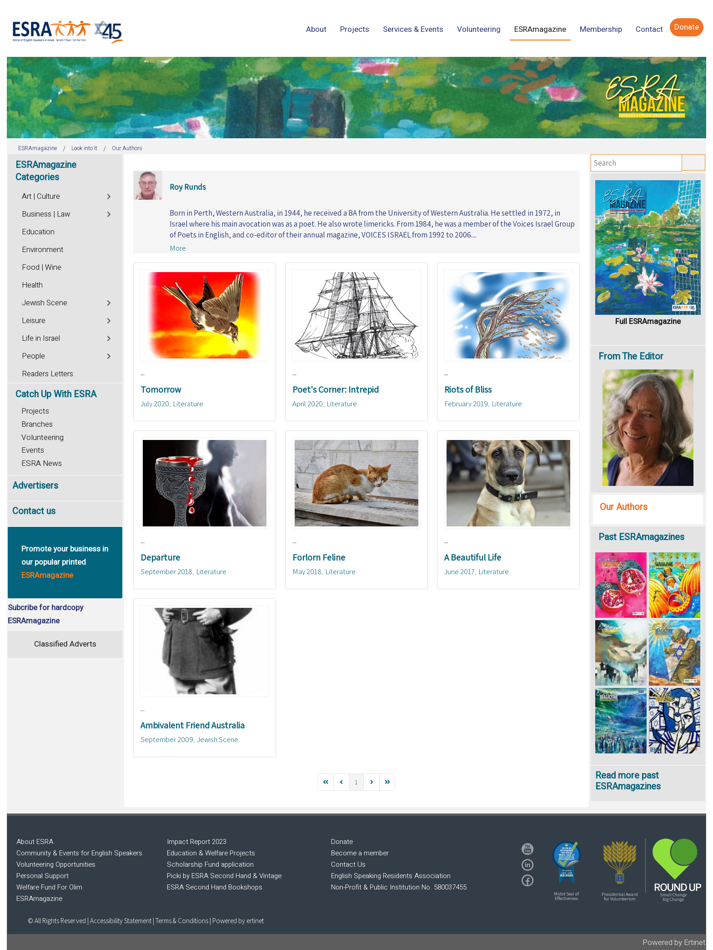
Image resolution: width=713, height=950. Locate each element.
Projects (35, 411)
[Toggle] (109, 195)
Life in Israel (41, 338)
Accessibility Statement (121, 920)
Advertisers (35, 485)
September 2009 (167, 739)
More (178, 248)
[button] (566, 862)
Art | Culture (41, 196)
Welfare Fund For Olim (49, 887)
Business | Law (46, 214)
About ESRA (34, 842)
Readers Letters (47, 374)
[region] (356, 97)
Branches (37, 424)
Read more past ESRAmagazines (628, 781)
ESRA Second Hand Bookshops (214, 887)
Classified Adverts (65, 644)
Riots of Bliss (468, 389)
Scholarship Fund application (210, 864)
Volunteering (42, 437)
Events (32, 450)
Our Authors (624, 507)
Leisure (33, 320)
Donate (342, 842)
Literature (188, 403)
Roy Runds (188, 187)
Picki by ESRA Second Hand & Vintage (224, 876)
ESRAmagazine (39, 899)
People (33, 356)
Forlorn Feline (318, 557)
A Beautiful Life (472, 557)
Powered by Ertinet (674, 942)
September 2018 (166, 571)
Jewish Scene (217, 739)
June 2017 (459, 571)
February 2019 (466, 403)
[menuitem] (316, 29)
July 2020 (155, 403)
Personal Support (42, 876)
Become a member (360, 853)
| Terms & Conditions (180, 920)
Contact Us (348, 864)
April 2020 (307, 403)
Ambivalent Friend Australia (193, 725)
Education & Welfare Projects (211, 853)
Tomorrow (161, 389)
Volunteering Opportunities (55, 864)
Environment (42, 249)
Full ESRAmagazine (648, 321)
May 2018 (306, 571)
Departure (160, 557)
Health (32, 285)
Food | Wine (41, 267)
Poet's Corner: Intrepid (335, 389)
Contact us (33, 511)
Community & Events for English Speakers (79, 853)
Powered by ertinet (238, 920)
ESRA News (41, 463)
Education (38, 232)
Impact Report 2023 (196, 842)
